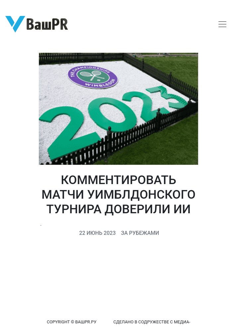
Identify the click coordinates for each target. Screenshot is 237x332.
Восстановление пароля (65, 5)
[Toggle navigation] (222, 24)
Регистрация (18, 5)
